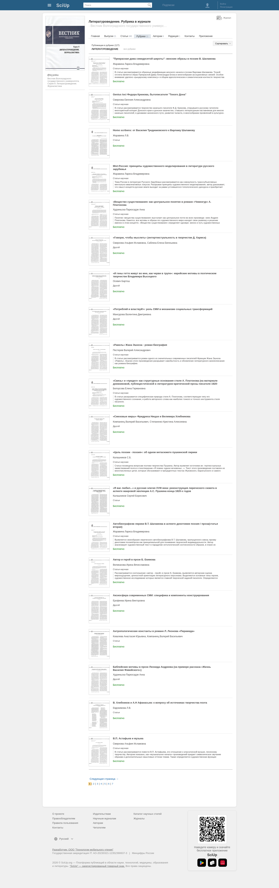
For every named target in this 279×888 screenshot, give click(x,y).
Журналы (139, 818)
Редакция (174, 36)
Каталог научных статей (147, 813)
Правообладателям (63, 818)
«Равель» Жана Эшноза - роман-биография (140, 344)
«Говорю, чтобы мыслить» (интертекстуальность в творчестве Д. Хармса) (159, 237)
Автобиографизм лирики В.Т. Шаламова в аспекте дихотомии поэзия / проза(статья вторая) (165, 525)
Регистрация (226, 7)
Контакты (190, 36)
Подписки (168, 5)
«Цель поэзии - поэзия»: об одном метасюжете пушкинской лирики (155, 452)
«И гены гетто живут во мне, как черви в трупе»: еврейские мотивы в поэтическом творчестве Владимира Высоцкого (164, 275)
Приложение (206, 36)
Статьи (126, 36)
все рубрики (130, 49)
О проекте (58, 813)
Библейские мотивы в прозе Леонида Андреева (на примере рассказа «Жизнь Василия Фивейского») (162, 668)
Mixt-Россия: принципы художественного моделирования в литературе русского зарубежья (163, 168)
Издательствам (102, 813)
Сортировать (221, 43)
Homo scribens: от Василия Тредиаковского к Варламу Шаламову (154, 130)
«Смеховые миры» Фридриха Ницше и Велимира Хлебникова (151, 416)
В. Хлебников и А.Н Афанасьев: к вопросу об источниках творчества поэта (160, 702)
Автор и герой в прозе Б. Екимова (134, 559)
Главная (95, 36)
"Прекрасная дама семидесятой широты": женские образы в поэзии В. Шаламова (164, 58)
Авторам (158, 36)
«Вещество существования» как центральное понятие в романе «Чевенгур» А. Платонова (162, 203)
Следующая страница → (104, 778)
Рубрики (142, 36)
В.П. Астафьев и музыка (128, 738)
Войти (223, 4)
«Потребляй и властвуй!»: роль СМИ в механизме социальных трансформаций (163, 309)
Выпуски (110, 36)
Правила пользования (65, 822)
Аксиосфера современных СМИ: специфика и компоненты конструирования (161, 595)
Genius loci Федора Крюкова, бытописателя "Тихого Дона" (149, 94)
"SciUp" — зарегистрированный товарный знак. (97, 866)
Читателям (99, 827)
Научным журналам (104, 818)
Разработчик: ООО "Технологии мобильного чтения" (82, 849)
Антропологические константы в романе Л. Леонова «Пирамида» (154, 631)
